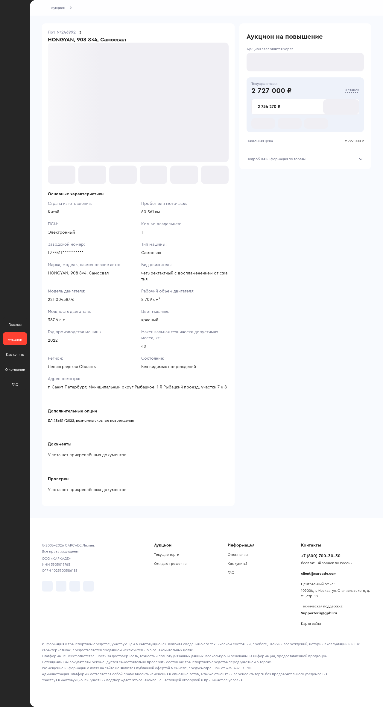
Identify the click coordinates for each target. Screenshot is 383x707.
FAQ (231, 572)
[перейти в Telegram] (61, 586)
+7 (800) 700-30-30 (321, 556)
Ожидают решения (170, 563)
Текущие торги (166, 554)
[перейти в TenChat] (88, 586)
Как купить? (237, 563)
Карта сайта (311, 623)
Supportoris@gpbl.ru (319, 613)
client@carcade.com (319, 573)
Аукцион (58, 8)
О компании (238, 554)
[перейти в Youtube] (74, 586)
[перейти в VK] (47, 586)
